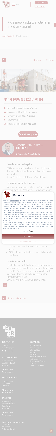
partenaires (14, 201)
